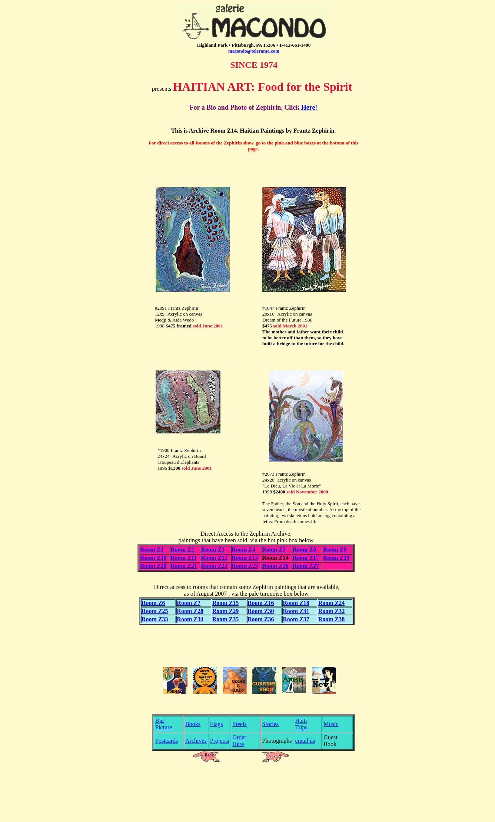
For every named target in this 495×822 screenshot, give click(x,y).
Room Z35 (225, 619)
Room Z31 (296, 611)
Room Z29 (225, 611)
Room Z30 (261, 611)
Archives (196, 741)
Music (330, 724)
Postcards (166, 741)
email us (305, 741)
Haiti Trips (301, 724)
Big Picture (163, 724)
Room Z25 (155, 611)
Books (192, 724)
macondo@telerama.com (253, 51)
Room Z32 (331, 611)
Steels (239, 724)
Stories (270, 724)
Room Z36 (261, 619)
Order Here (239, 740)
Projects (219, 741)
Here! (309, 107)
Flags (216, 724)
